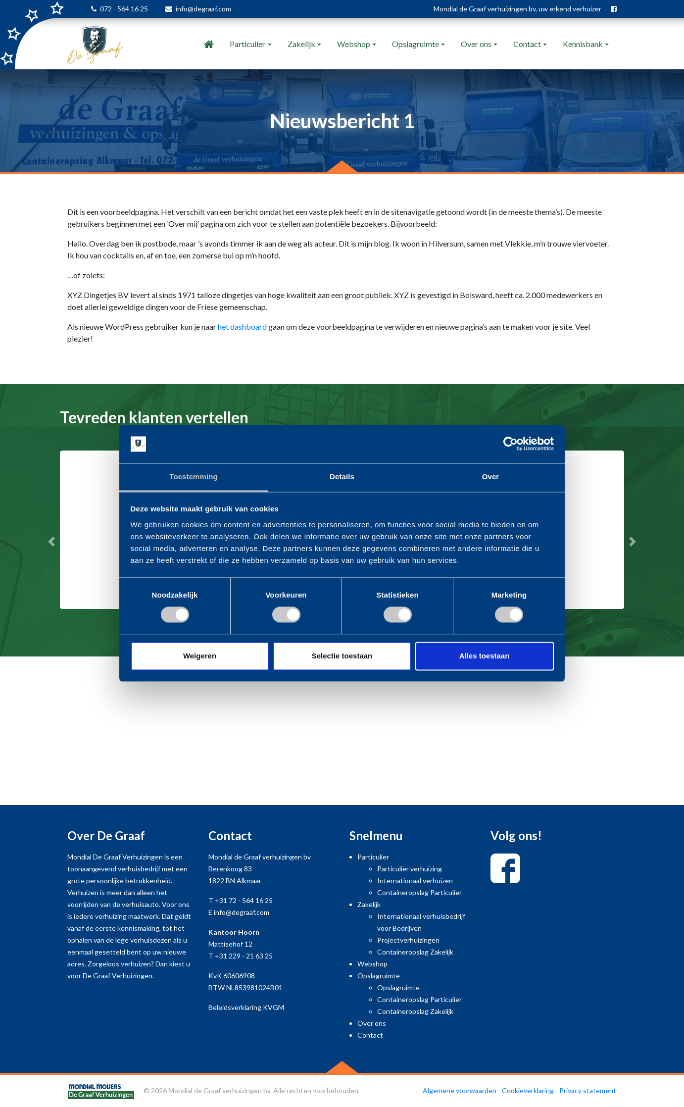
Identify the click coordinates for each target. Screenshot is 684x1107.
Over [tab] (490, 476)
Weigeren (199, 656)
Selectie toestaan (342, 656)
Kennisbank (583, 44)
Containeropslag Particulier (419, 892)
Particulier (247, 44)
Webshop (353, 44)
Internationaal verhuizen (415, 880)
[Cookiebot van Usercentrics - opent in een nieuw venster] (510, 444)
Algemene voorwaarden (459, 1090)
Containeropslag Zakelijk (415, 952)
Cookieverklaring (528, 1090)
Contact (527, 44)
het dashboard (242, 326)
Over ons (476, 44)
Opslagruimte (415, 44)
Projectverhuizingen (408, 940)
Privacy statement (587, 1090)
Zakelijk (301, 44)
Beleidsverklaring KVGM (246, 1007)
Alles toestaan (484, 656)
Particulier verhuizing (409, 868)
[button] (51, 542)
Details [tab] (342, 476)
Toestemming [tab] (193, 476)
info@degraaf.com (203, 8)
